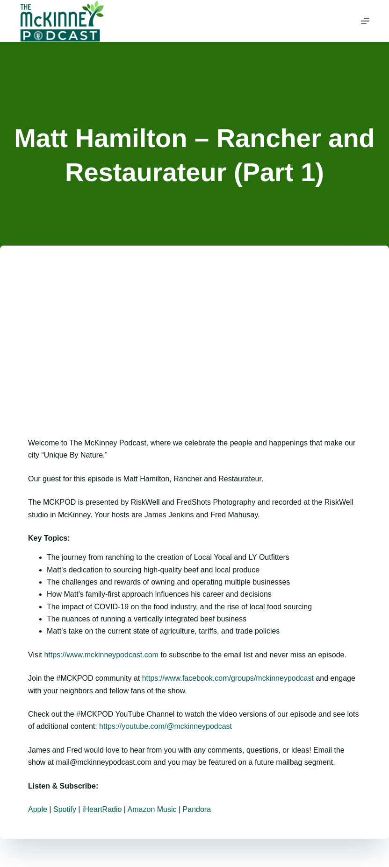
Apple (37, 809)
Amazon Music (152, 809)
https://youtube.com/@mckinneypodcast (165, 726)
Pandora (197, 809)
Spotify (64, 809)
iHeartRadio (102, 809)
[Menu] (365, 21)
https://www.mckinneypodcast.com (101, 655)
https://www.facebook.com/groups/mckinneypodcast (228, 678)
